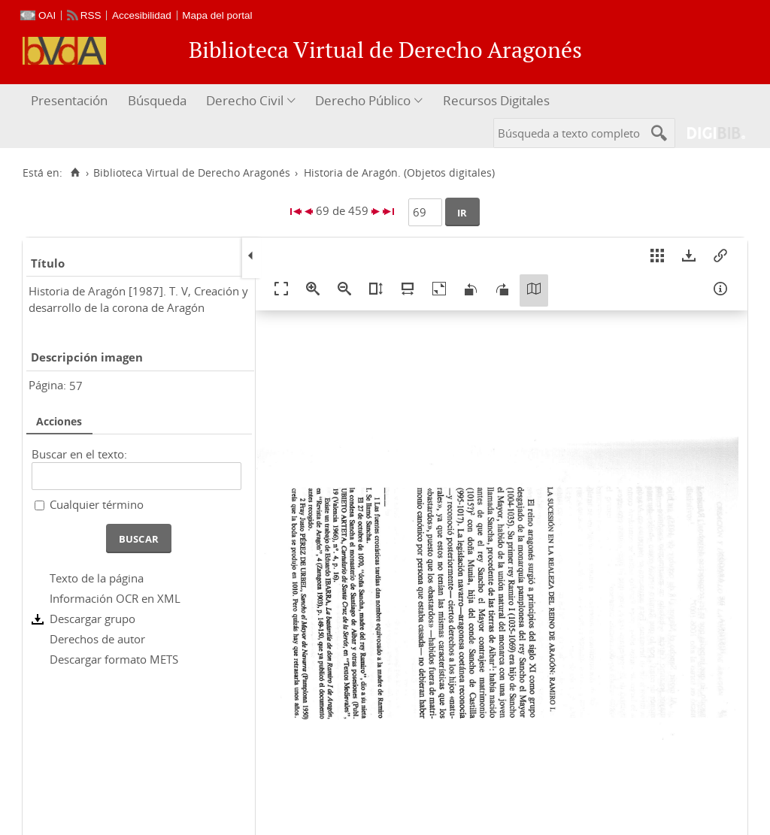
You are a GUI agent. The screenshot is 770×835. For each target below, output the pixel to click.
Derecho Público (363, 100)
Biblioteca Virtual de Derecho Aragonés (191, 173)
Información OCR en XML (115, 598)
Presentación (69, 100)
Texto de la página (97, 577)
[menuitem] (71, 101)
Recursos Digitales (496, 100)
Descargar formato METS (114, 659)
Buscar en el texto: (79, 453)
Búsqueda (157, 100)
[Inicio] (74, 173)
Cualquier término (97, 504)
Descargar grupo (92, 618)
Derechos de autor (97, 638)
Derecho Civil (244, 100)
